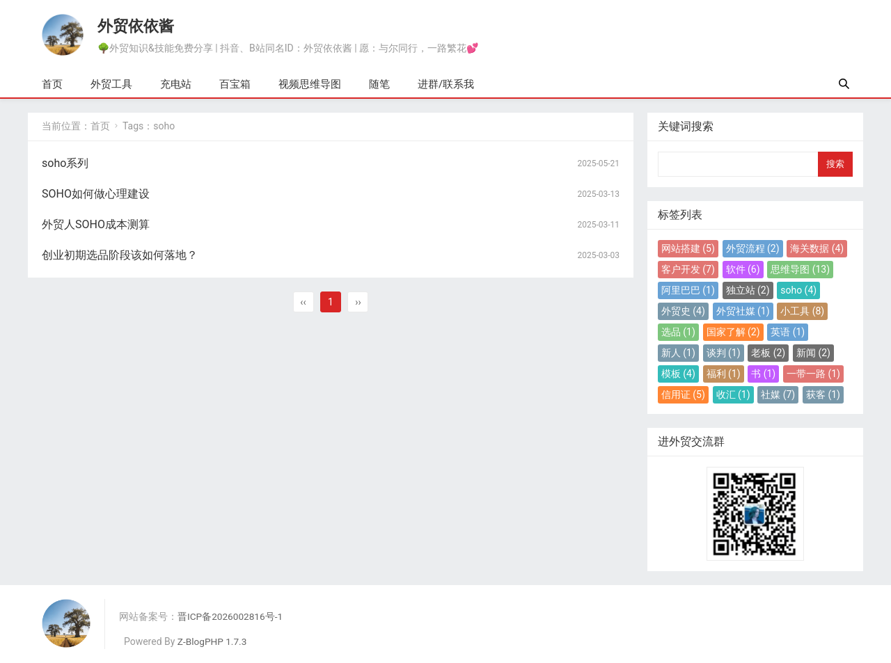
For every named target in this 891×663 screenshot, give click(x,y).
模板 (678, 373)
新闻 (813, 352)
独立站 (748, 290)
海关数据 (817, 248)
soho (798, 290)
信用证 (683, 394)
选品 (678, 331)
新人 (678, 352)
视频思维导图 (309, 84)
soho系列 (65, 163)
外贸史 (683, 311)
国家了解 (733, 331)
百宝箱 (235, 84)
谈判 (724, 352)
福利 (724, 373)
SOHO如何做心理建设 (96, 193)
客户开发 (688, 269)
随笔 (379, 84)
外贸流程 (753, 248)
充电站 (175, 84)
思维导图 (800, 269)
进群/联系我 (446, 84)
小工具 (802, 311)
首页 (52, 84)
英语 (788, 331)
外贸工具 (111, 84)
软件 (743, 269)
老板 (768, 352)
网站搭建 (688, 248)
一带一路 (813, 373)
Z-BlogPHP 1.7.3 (213, 641)
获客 (823, 394)
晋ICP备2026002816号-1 (231, 616)
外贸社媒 (743, 311)
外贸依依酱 (135, 25)
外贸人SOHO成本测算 (96, 224)
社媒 (778, 394)
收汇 (733, 394)
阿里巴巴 (688, 290)
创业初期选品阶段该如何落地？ (120, 255)
